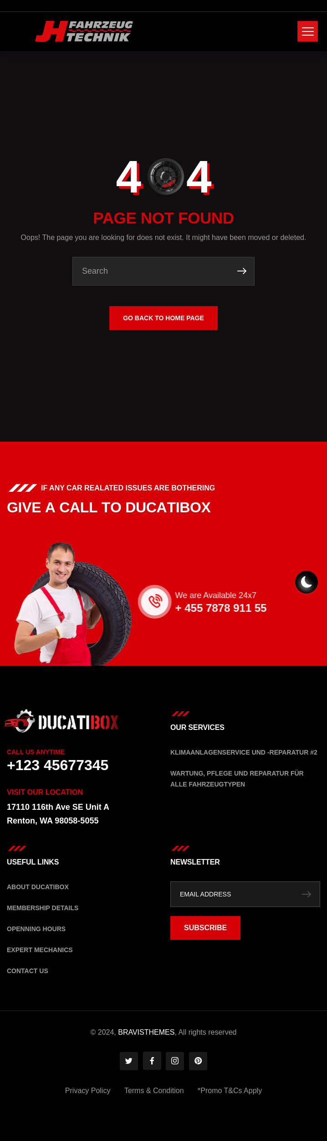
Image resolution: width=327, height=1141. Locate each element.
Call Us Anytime (36, 751)
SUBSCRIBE (205, 928)
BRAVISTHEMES (146, 1032)
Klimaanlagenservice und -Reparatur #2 (243, 752)
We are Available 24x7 (275, 595)
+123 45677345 (57, 765)
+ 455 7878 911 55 (281, 608)
